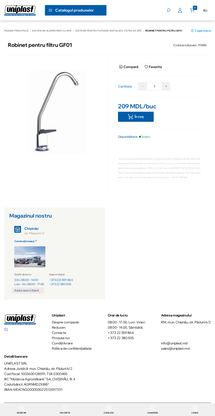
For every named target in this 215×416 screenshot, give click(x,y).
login (195, 409)
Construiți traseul (25, 241)
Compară (153, 409)
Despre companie (65, 322)
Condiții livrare (62, 343)
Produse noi (60, 338)
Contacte (59, 333)
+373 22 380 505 (60, 285)
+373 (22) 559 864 (61, 280)
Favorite (64, 409)
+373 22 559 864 (121, 333)
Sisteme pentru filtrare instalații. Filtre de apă (108, 31)
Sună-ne (21, 409)
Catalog (108, 409)
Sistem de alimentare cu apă (51, 31)
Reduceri (58, 327)
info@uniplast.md (174, 343)
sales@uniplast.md (175, 348)
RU (205, 10)
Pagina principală (16, 31)
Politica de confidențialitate (72, 348)
